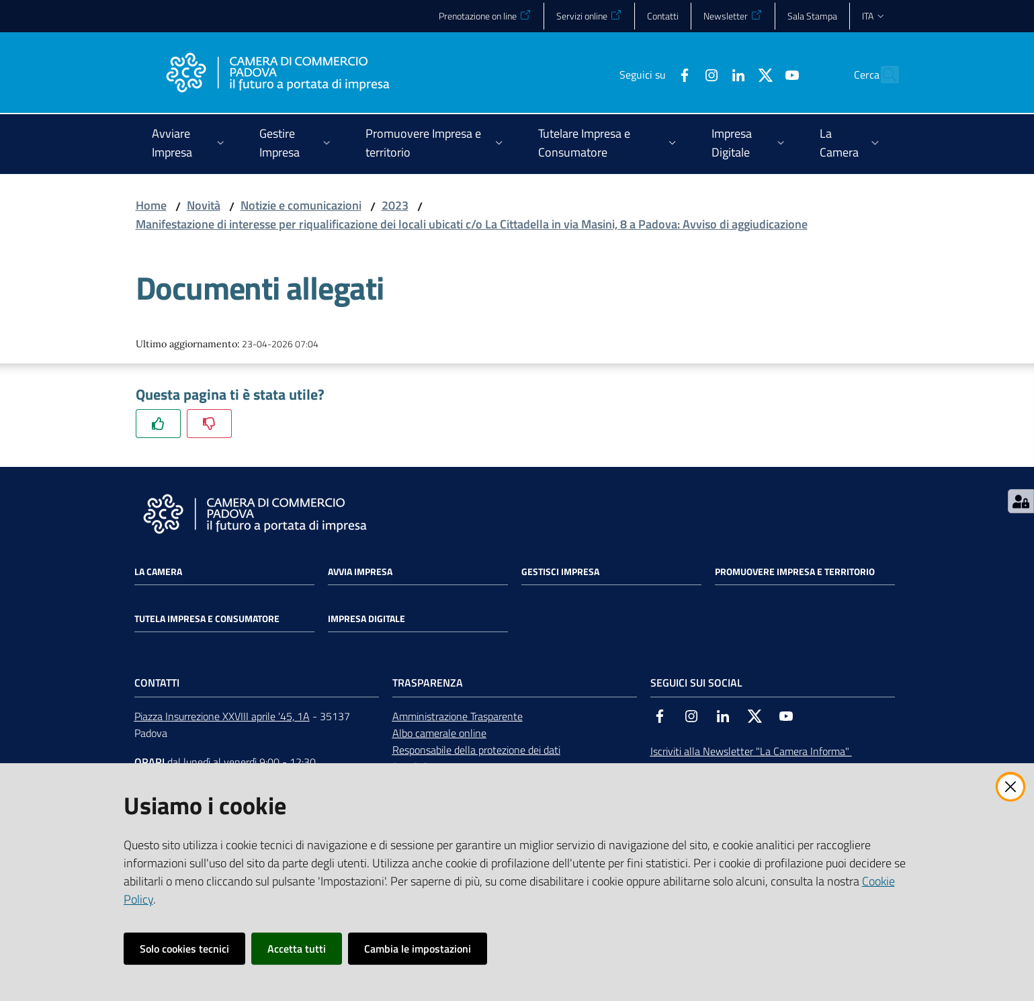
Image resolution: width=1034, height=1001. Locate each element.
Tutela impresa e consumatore (206, 618)
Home (151, 205)
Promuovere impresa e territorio (795, 571)
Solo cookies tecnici (184, 949)
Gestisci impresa (560, 571)
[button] (883, 74)
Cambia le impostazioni (417, 949)
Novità (203, 205)
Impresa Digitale (366, 618)
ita (874, 16)
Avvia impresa (360, 571)
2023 (395, 205)
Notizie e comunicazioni (301, 205)
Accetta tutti (296, 949)
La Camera (158, 571)
